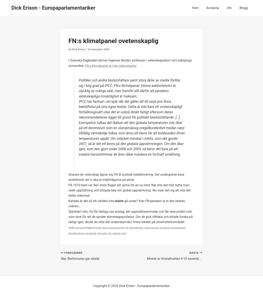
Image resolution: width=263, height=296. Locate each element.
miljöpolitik (102, 233)
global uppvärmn (151, 228)
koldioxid (116, 233)
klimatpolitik (91, 233)
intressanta (80, 228)
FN (126, 228)
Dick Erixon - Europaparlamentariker (53, 8)
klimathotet (165, 228)
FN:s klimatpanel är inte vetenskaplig (111, 66)
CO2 (109, 233)
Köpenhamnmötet (117, 228)
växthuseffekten (136, 228)
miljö (123, 233)
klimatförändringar (76, 233)
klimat (105, 228)
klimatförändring (178, 228)
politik (98, 228)
